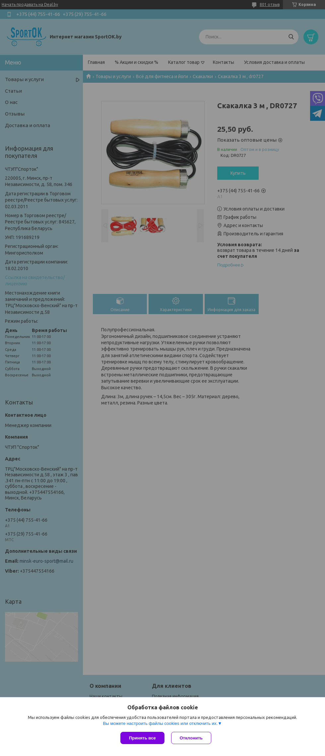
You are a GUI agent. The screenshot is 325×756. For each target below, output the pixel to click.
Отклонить (191, 737)
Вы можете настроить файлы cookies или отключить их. (160, 723)
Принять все (142, 737)
